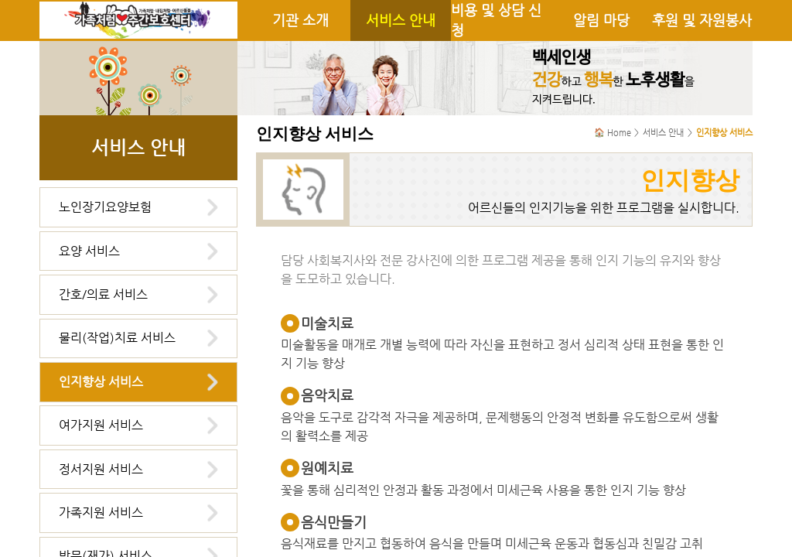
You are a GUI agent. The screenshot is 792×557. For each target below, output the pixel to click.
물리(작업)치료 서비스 (117, 337)
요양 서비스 (89, 251)
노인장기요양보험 (105, 207)
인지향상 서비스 (101, 381)
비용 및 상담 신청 (496, 20)
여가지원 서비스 (101, 425)
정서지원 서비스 (101, 469)
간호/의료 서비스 (103, 294)
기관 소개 (300, 20)
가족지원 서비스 (101, 512)
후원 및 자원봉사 (702, 20)
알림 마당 (601, 20)
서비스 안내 (400, 20)
